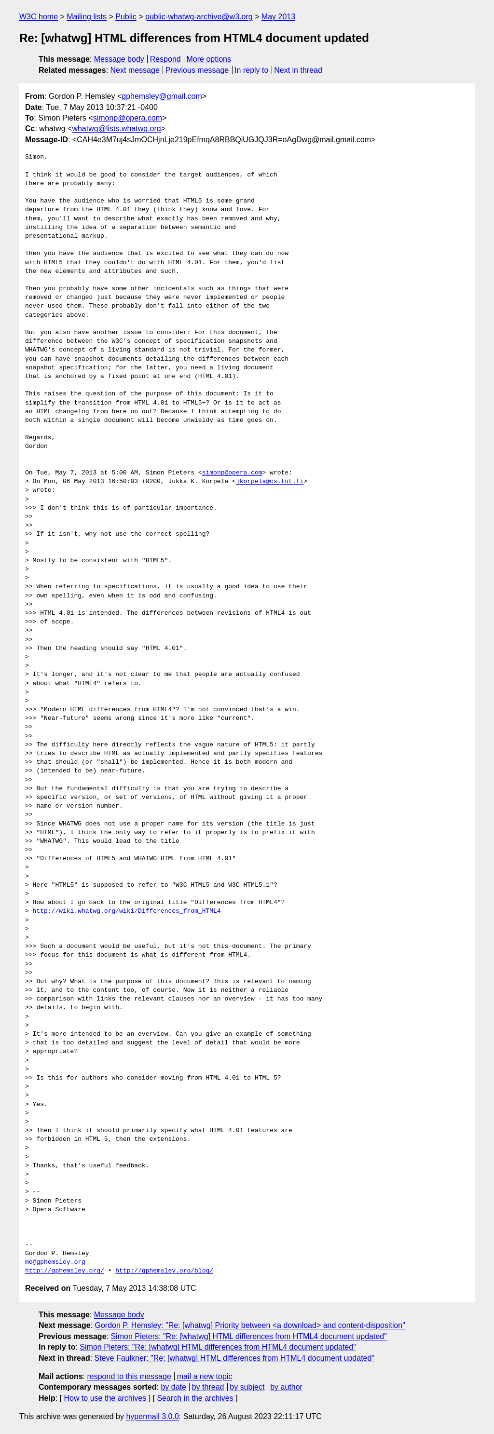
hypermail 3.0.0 (152, 1416)
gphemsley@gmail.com (162, 96)
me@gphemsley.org (55, 1262)
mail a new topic (205, 1376)
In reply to (251, 70)
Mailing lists (87, 17)
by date (173, 1387)
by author (286, 1387)
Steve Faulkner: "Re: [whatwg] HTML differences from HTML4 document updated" (235, 1358)
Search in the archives (195, 1398)
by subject (247, 1387)
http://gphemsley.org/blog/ (164, 1271)
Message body (119, 59)
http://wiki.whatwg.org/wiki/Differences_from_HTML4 (127, 911)
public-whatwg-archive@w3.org (199, 17)
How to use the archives (105, 1398)
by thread (208, 1387)
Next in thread (298, 70)
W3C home (38, 17)
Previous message (197, 70)
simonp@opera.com (127, 118)
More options (209, 59)
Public (126, 17)
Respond (165, 59)
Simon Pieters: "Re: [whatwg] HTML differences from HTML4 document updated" (248, 1336)
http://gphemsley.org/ (64, 1271)
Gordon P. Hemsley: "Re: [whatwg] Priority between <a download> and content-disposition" (250, 1325)
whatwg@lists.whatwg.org (116, 128)
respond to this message (129, 1376)
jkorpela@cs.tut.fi (269, 481)
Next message (135, 70)
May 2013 (278, 17)
